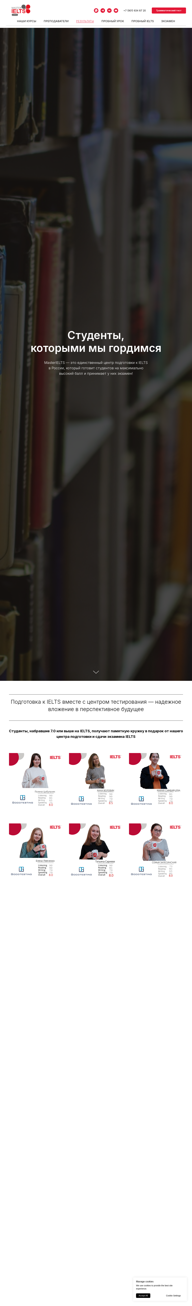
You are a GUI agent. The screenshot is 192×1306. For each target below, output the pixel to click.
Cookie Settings (173, 1295)
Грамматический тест (169, 10)
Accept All (143, 1295)
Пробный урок (112, 21)
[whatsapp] (96, 10)
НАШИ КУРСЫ (26, 21)
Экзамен (168, 21)
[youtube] (116, 10)
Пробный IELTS (142, 21)
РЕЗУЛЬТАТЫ (85, 21)
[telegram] (102, 10)
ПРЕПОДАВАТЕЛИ (56, 21)
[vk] (109, 10)
